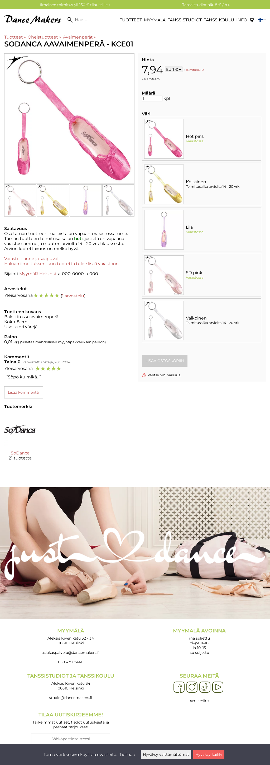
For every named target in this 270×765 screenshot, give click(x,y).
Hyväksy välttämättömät (166, 754)
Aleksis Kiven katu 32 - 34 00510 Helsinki (70, 636)
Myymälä (155, 19)
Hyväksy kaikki (208, 754)
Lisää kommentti (23, 392)
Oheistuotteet (44, 37)
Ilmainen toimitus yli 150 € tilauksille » (75, 4)
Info (241, 19)
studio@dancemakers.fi (70, 697)
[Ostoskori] (251, 20)
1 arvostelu (73, 295)
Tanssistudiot (185, 19)
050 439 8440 (70, 662)
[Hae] (90, 20)
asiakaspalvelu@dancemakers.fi (71, 652)
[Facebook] (179, 687)
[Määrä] (152, 98)
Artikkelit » (199, 700)
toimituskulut (195, 70)
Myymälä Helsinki (37, 273)
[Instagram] (191, 687)
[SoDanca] (20, 442)
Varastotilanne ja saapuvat (31, 258)
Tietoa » (127, 754)
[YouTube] (217, 687)
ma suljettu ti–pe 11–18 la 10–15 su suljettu (199, 641)
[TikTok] (204, 687)
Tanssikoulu (219, 19)
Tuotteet (131, 19)
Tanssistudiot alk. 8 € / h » (206, 4)
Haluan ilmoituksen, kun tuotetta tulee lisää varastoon (61, 263)
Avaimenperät (79, 37)
